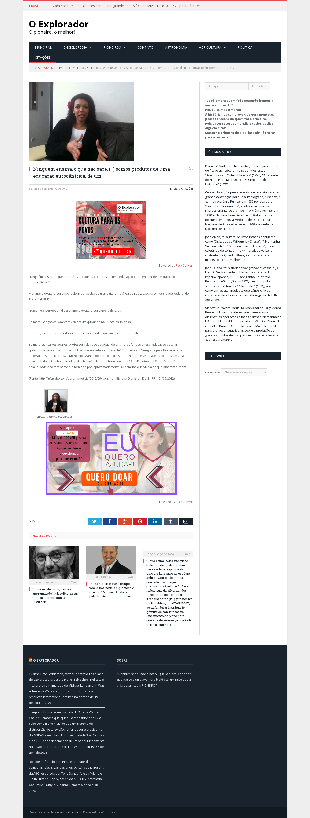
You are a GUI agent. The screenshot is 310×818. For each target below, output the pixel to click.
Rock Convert (184, 266)
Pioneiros (112, 47)
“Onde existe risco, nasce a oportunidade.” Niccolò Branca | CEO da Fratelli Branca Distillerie (55, 595)
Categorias (213, 372)
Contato (145, 47)
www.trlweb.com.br (68, 812)
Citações (43, 57)
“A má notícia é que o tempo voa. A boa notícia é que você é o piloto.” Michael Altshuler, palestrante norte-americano (111, 590)
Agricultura (210, 47)
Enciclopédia (75, 47)
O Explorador (46, 660)
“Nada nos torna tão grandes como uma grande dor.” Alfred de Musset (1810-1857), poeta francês (126, 6)
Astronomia (176, 47)
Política (245, 47)
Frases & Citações (181, 188)
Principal (43, 47)
